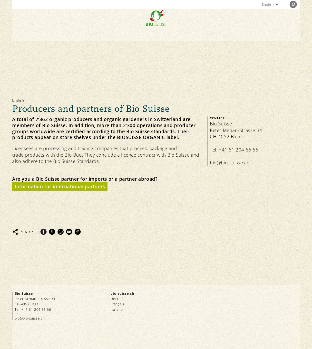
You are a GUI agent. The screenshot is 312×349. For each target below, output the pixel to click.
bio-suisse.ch (122, 293)
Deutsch (117, 298)
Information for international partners (60, 186)
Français (117, 304)
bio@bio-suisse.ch (229, 163)
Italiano (116, 309)
